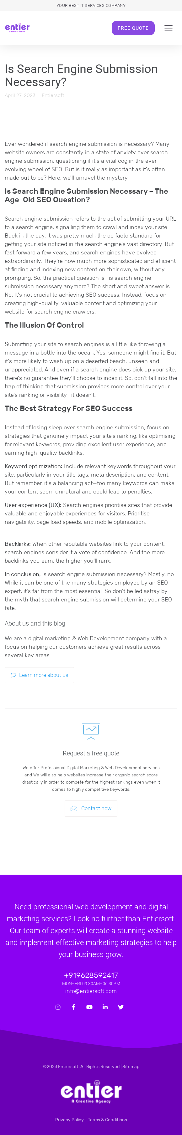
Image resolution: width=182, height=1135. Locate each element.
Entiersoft (53, 95)
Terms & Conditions (107, 1119)
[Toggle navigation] (168, 28)
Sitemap (130, 1066)
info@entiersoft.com (91, 991)
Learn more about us (39, 675)
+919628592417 (91, 975)
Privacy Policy (69, 1119)
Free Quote (133, 28)
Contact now (91, 808)
